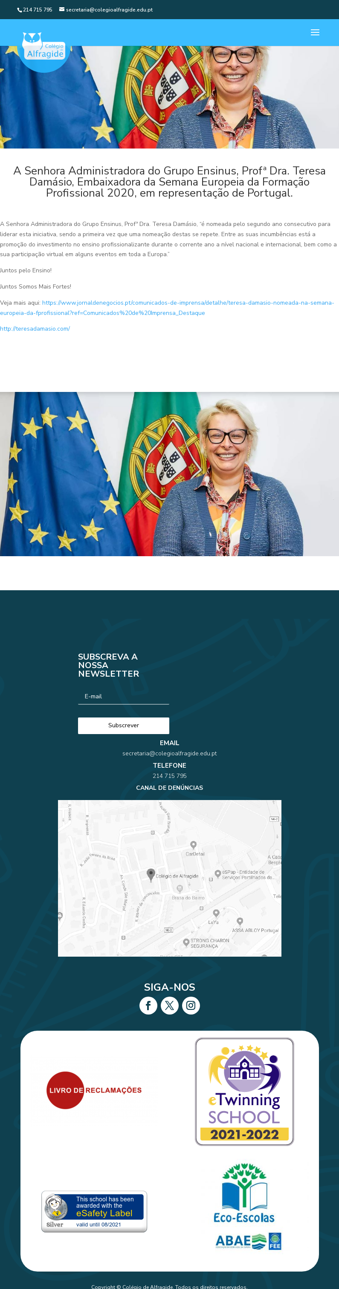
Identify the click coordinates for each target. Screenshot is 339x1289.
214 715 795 (170, 776)
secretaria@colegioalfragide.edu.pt (169, 753)
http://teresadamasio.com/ (35, 329)
